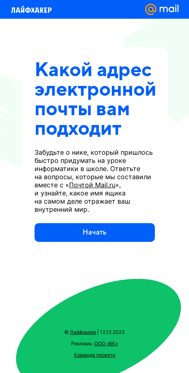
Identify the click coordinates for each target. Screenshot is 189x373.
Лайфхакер (83, 332)
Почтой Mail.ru (92, 185)
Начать (94, 232)
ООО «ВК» (106, 343)
